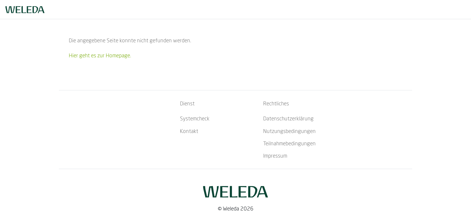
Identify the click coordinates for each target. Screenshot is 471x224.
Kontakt (189, 131)
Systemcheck (194, 118)
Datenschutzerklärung (288, 118)
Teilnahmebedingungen (289, 143)
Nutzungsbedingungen (289, 131)
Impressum (275, 155)
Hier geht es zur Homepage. (100, 55)
